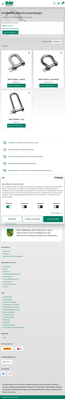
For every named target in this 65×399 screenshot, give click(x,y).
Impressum (6, 254)
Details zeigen (55, 213)
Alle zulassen (53, 219)
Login (4, 337)
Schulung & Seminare (9, 284)
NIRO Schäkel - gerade (16, 79)
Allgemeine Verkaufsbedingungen (13, 256)
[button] (29, 52)
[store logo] (9, 3)
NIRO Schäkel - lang (16, 119)
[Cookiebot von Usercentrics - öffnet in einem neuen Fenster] (55, 178)
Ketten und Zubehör (9, 312)
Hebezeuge (6, 320)
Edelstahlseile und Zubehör (11, 304)
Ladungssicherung (8, 317)
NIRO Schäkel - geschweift (49, 79)
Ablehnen (12, 219)
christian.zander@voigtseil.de (12, 28)
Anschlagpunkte (8, 299)
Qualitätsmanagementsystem (12, 274)
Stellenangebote (8, 276)
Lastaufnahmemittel (9, 325)
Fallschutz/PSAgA (8, 315)
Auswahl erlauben (32, 219)
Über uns (5, 269)
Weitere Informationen (15, 85)
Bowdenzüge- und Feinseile (11, 307)
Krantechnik (6, 322)
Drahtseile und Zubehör (10, 302)
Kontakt (5, 287)
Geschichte (6, 271)
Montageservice (7, 281)
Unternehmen (7, 266)
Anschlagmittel (7, 297)
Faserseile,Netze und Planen (11, 309)
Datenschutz (6, 251)
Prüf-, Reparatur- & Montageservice (13, 327)
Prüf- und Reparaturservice (11, 279)
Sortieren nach (46, 41)
